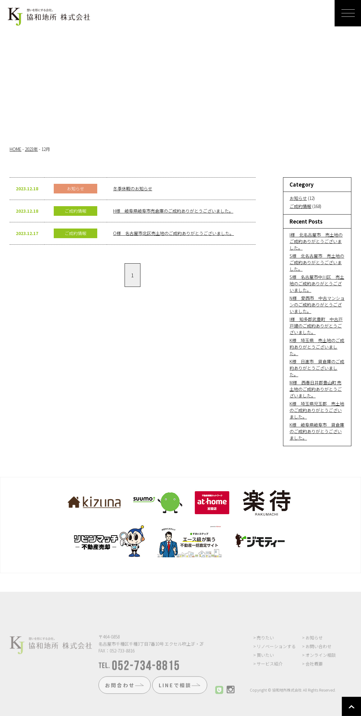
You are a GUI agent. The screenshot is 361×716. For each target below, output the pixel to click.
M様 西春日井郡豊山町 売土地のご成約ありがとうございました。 (316, 389)
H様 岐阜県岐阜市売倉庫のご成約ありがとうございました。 (173, 211)
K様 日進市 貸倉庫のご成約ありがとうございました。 (317, 368)
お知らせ (298, 198)
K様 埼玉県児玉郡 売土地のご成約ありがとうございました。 (317, 410)
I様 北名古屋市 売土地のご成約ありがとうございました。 (316, 241)
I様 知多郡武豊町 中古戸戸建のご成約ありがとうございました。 (316, 325)
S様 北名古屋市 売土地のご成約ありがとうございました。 (317, 262)
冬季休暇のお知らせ (132, 188)
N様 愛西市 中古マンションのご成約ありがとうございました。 (317, 304)
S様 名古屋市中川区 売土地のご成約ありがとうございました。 (317, 283)
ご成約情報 (300, 206)
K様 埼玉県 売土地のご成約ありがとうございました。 (317, 346)
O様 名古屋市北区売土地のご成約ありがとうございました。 (173, 233)
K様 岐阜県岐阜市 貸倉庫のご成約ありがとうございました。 (317, 431)
